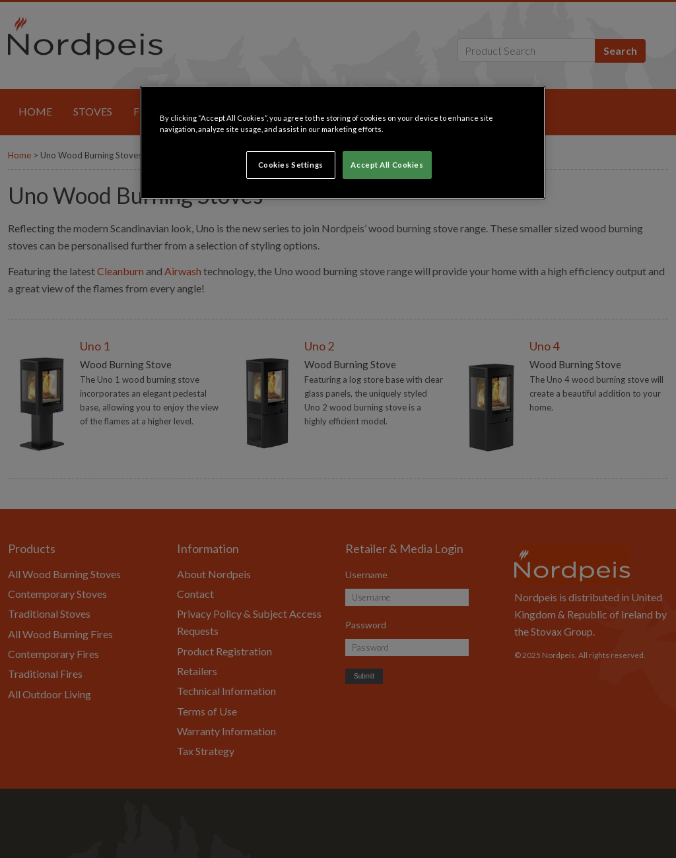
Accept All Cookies (387, 164)
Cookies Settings (290, 164)
